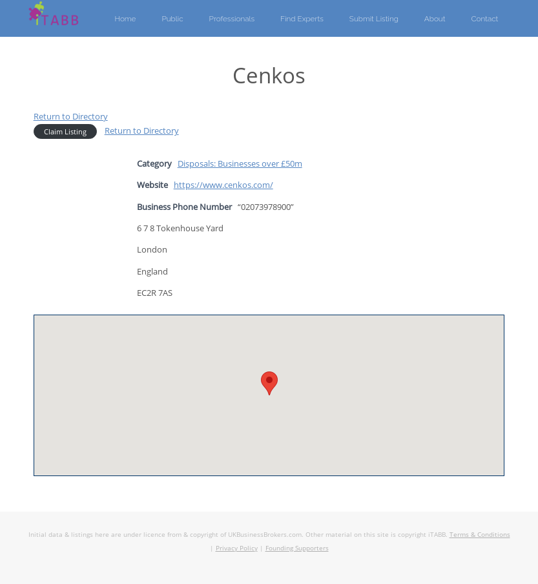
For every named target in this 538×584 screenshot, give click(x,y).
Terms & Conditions (480, 534)
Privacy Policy (237, 547)
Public (172, 18)
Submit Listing (373, 18)
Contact (484, 18)
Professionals (232, 18)
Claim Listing (65, 131)
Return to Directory (71, 116)
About (435, 18)
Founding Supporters (297, 547)
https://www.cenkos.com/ (223, 185)
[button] (269, 383)
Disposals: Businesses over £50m (240, 163)
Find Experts (302, 18)
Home (125, 18)
